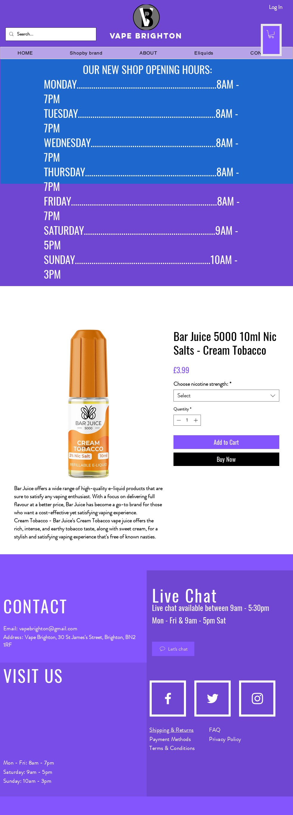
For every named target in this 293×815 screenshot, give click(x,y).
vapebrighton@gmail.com (48, 628)
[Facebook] (168, 698)
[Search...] (50, 34)
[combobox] (226, 396)
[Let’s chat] (173, 649)
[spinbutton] (187, 420)
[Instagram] (257, 698)
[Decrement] (178, 420)
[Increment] (196, 420)
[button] (271, 34)
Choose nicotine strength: (202, 384)
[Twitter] (212, 698)
